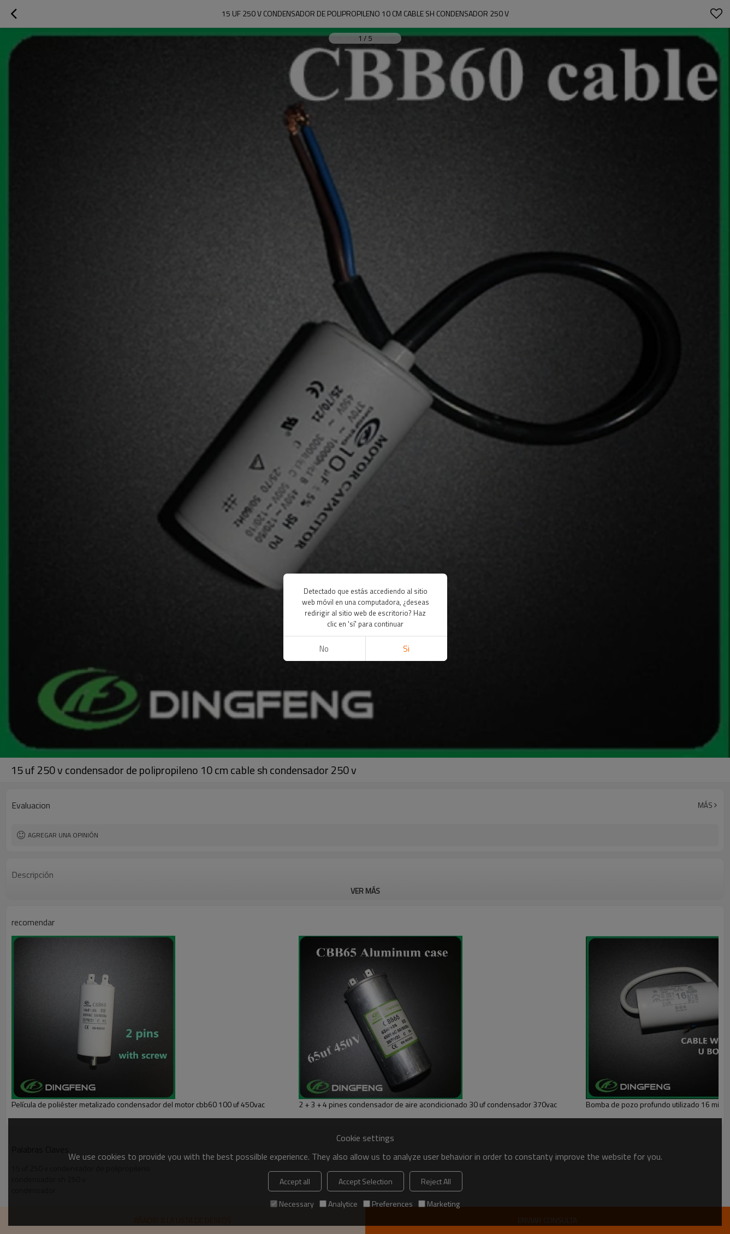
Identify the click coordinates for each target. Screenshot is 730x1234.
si (406, 648)
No (324, 648)
